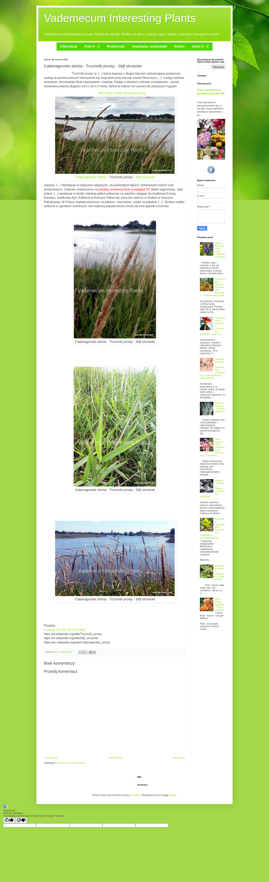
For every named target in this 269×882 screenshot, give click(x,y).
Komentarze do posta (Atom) (70, 763)
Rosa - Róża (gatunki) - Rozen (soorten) (219, 604)
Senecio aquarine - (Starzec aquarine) (220, 407)
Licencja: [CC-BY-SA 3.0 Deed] (64, 629)
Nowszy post (51, 757)
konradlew (136, 795)
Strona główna (115, 757)
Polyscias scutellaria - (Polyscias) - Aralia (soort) (220, 573)
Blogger (172, 795)
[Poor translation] (21, 820)
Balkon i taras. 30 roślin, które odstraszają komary (220, 250)
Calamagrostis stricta (90, 177)
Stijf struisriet (145, 177)
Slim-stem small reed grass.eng (121, 93)
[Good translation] (9, 820)
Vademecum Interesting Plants (120, 18)
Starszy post (179, 757)
